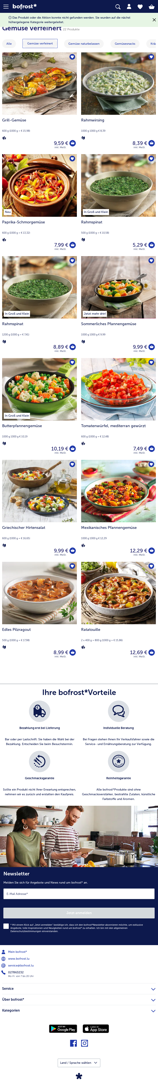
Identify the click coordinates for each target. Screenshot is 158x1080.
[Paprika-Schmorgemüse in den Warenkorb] (72, 245)
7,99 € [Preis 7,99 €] (61, 245)
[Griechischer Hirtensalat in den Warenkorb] (72, 550)
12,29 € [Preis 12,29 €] (138, 550)
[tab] (129, 6)
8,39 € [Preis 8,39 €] (139, 143)
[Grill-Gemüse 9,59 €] (39, 103)
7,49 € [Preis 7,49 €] (140, 449)
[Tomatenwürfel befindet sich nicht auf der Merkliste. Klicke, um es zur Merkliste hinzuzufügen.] (151, 362)
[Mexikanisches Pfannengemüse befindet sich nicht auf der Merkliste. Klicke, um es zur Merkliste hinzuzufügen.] (151, 464)
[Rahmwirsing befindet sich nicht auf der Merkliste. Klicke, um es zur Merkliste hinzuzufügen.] (151, 57)
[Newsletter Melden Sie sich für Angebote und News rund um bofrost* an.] (79, 906)
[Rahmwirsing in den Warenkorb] (151, 143)
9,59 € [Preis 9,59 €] (61, 143)
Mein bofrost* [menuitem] (14, 952)
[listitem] (39, 724)
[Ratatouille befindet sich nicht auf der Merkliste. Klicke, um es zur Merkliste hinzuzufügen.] (151, 566)
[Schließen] (154, 20)
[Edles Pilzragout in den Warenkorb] (72, 652)
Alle (9, 44)
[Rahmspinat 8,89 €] (39, 307)
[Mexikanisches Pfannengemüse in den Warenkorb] (151, 550)
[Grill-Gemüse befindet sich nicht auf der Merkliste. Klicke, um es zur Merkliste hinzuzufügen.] (72, 57)
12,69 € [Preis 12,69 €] (138, 652)
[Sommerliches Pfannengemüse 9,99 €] (118, 307)
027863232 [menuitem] (13, 972)
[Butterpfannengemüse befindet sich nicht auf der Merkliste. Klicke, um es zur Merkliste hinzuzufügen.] (72, 362)
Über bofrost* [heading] (78, 999)
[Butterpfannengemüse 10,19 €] (39, 409)
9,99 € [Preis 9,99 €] (140, 347)
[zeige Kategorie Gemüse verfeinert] (40, 43)
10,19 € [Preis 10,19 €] (59, 449)
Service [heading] (78, 988)
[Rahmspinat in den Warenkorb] (151, 245)
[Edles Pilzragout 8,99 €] (39, 613)
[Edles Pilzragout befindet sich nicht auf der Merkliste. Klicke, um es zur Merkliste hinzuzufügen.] (72, 566)
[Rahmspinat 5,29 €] (118, 205)
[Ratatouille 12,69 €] (118, 613)
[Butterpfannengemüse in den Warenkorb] (72, 449)
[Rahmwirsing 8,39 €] (118, 103)
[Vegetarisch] (83, 137)
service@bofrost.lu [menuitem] (18, 965)
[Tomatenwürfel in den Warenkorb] (151, 449)
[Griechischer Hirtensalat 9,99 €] (39, 511)
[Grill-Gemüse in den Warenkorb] (72, 143)
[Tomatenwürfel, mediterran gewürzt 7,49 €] (118, 409)
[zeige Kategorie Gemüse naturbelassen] (84, 43)
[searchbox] (118, 7)
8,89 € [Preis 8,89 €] (60, 347)
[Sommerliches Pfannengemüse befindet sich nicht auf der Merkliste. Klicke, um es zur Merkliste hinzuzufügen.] (151, 260)
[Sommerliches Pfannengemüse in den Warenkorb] (151, 347)
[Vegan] (4, 137)
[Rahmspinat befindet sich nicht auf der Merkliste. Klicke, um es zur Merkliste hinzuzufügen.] (151, 158)
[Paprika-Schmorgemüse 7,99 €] (39, 205)
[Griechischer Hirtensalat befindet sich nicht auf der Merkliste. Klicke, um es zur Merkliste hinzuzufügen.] (72, 464)
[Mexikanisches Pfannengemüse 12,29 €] (118, 511)
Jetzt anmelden (79, 913)
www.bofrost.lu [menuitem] (15, 959)
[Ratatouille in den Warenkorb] (151, 652)
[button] (8, 6)
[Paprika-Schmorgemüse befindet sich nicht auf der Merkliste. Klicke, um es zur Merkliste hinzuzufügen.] (72, 158)
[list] (79, 753)
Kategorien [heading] (78, 1010)
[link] (44, 7)
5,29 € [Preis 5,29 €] (140, 245)
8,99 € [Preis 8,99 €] (60, 652)
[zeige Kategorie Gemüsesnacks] (125, 43)
